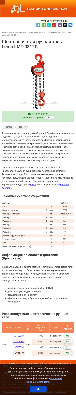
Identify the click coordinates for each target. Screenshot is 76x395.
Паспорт (22, 127)
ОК (37, 389)
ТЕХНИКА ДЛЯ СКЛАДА (38, 8)
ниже (33, 184)
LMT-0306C (18, 341)
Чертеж (8, 127)
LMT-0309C (18, 347)
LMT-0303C (18, 336)
